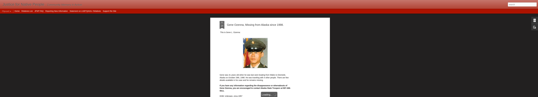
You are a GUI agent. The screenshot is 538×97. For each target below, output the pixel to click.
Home (17, 11)
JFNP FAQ (39, 11)
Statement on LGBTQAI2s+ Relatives (85, 11)
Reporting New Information (56, 11)
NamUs (223, 84)
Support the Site (109, 11)
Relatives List (27, 11)
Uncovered (224, 87)
